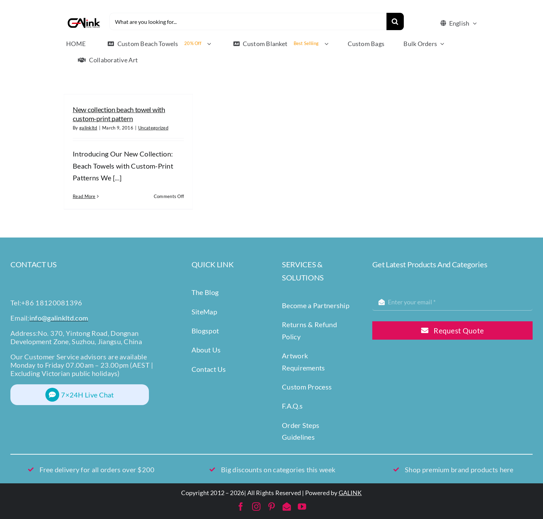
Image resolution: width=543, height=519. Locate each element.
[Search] (395, 21)
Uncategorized (153, 128)
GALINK (350, 492)
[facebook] (241, 506)
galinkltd (88, 128)
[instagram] (256, 506)
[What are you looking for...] (247, 21)
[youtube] (302, 506)
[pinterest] (271, 506)
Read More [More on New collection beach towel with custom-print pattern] (84, 196)
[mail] (287, 506)
